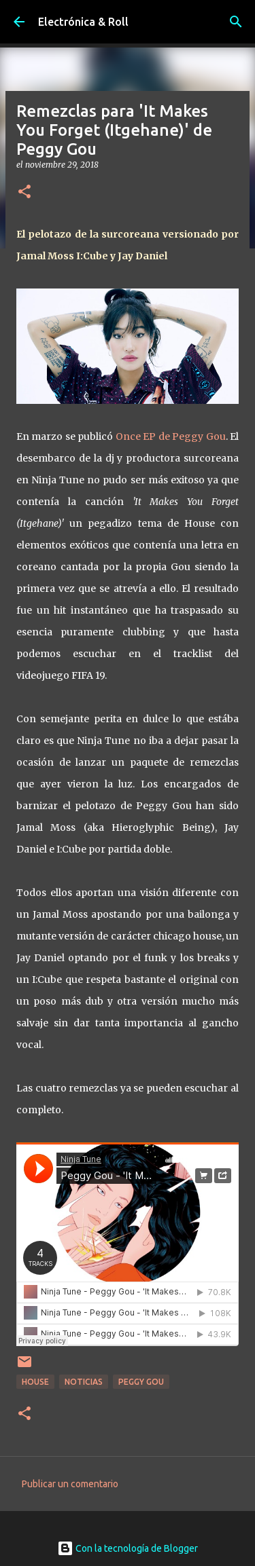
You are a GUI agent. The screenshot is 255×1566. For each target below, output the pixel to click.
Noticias (84, 1381)
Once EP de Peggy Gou (171, 436)
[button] (24, 192)
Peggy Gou (141, 1381)
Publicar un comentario (70, 1483)
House (35, 1381)
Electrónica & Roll (83, 22)
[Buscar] (236, 21)
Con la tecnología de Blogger (127, 1548)
